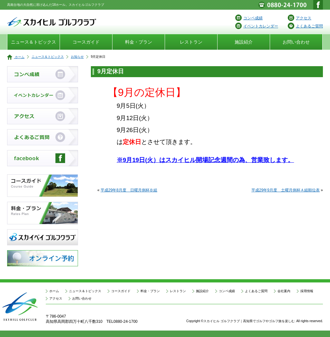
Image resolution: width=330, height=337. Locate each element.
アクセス (299, 18)
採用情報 (306, 291)
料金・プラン (138, 42)
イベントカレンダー (256, 26)
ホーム (15, 57)
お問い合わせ (296, 42)
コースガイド (86, 42)
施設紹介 (244, 42)
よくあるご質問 (305, 26)
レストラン (191, 42)
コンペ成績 (249, 18)
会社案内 (283, 291)
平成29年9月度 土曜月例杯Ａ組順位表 (285, 190)
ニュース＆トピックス (33, 42)
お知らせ (77, 56)
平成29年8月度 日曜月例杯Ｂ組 (129, 190)
